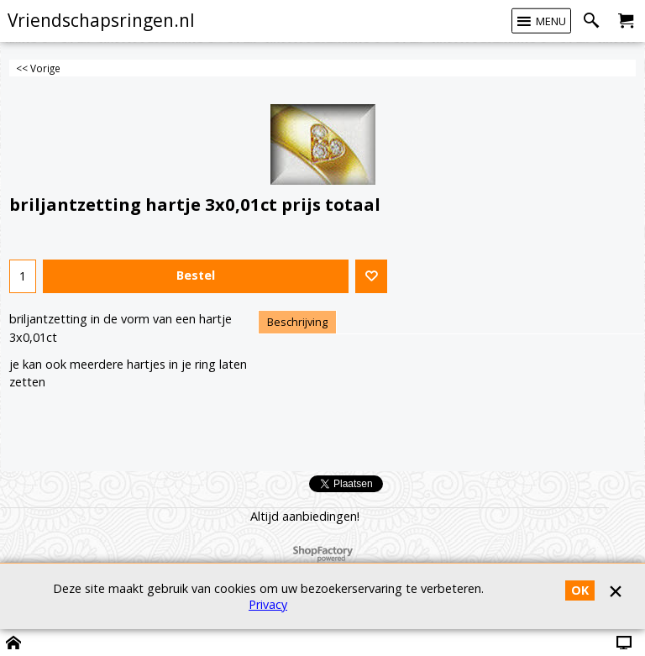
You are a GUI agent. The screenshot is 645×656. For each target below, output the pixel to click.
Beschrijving (297, 322)
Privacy (268, 604)
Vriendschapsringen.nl (101, 20)
